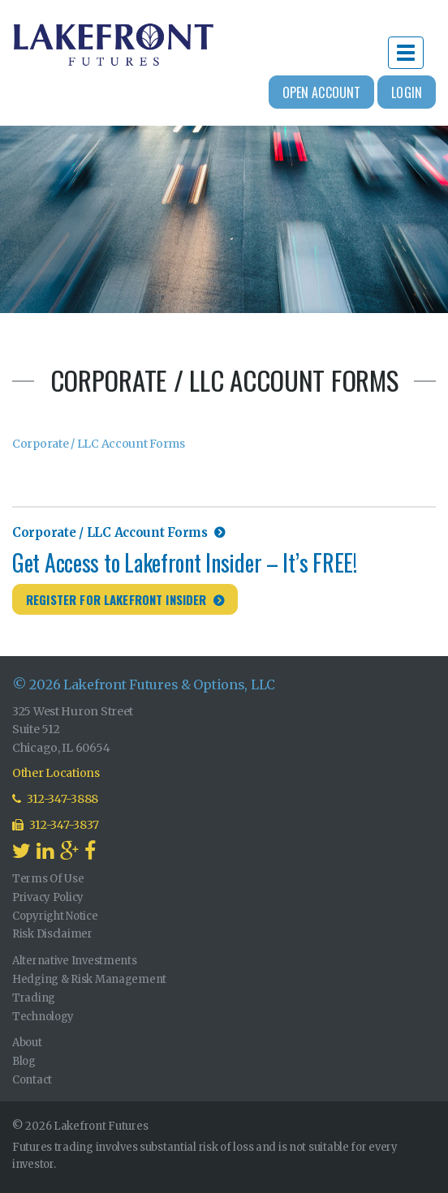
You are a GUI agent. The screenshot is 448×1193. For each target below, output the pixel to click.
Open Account (321, 92)
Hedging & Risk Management (89, 979)
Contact (32, 1080)
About (27, 1042)
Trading (33, 998)
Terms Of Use (48, 879)
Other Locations (56, 773)
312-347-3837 (55, 825)
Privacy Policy (48, 897)
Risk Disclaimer (52, 934)
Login (406, 92)
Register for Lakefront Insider (116, 599)
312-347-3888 (55, 799)
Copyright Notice (55, 916)
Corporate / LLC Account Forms (98, 443)
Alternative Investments (74, 961)
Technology (43, 1016)
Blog (24, 1061)
